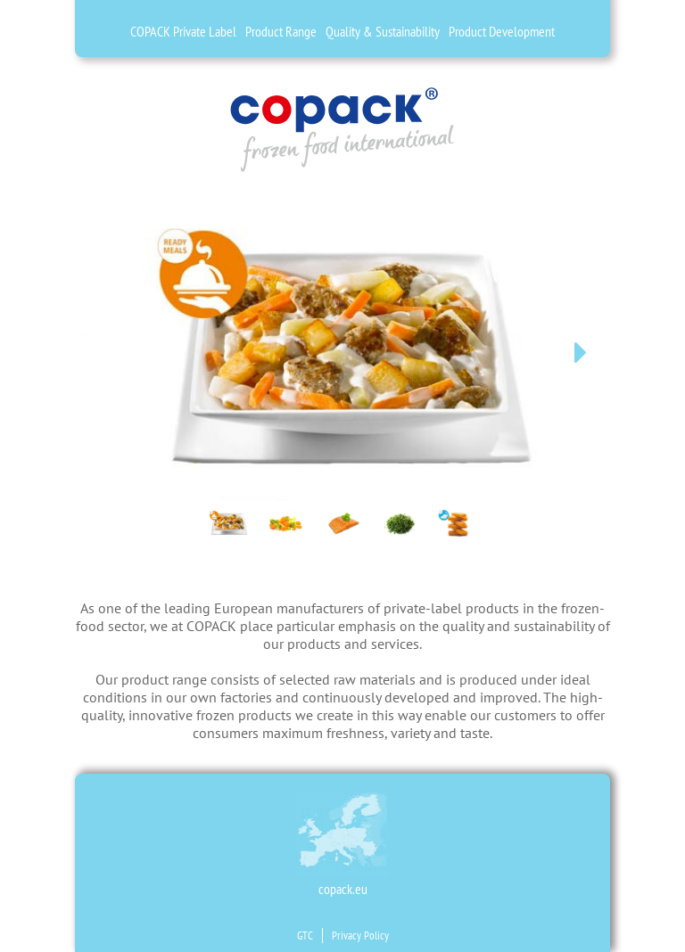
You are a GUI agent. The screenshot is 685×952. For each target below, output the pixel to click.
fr (43, 102)
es (43, 76)
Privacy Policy (360, 935)
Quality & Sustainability (383, 31)
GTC (305, 935)
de (43, 24)
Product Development (502, 31)
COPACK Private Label (183, 31)
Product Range (281, 31)
